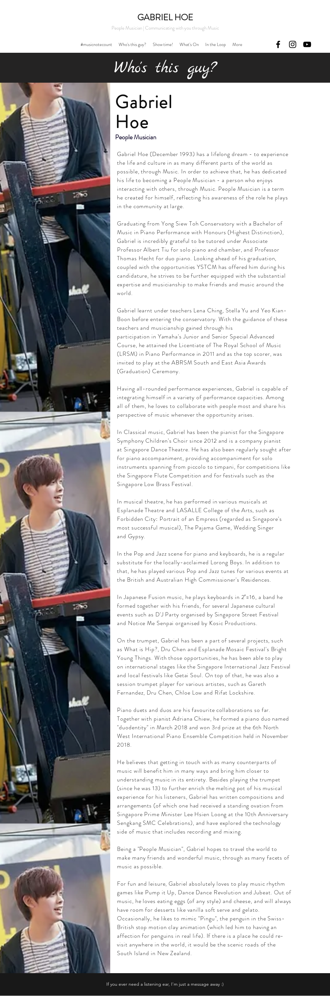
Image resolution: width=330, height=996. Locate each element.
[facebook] (278, 44)
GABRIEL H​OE (165, 17)
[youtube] (307, 44)
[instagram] (292, 44)
